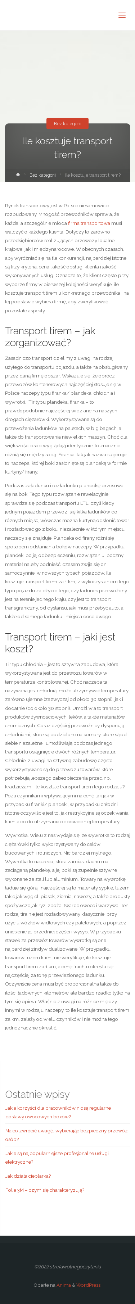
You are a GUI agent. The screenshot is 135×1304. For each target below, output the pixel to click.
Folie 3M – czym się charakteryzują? (44, 1190)
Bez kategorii (67, 123)
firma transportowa (89, 223)
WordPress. (89, 1285)
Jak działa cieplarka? (28, 1176)
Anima (63, 1285)
